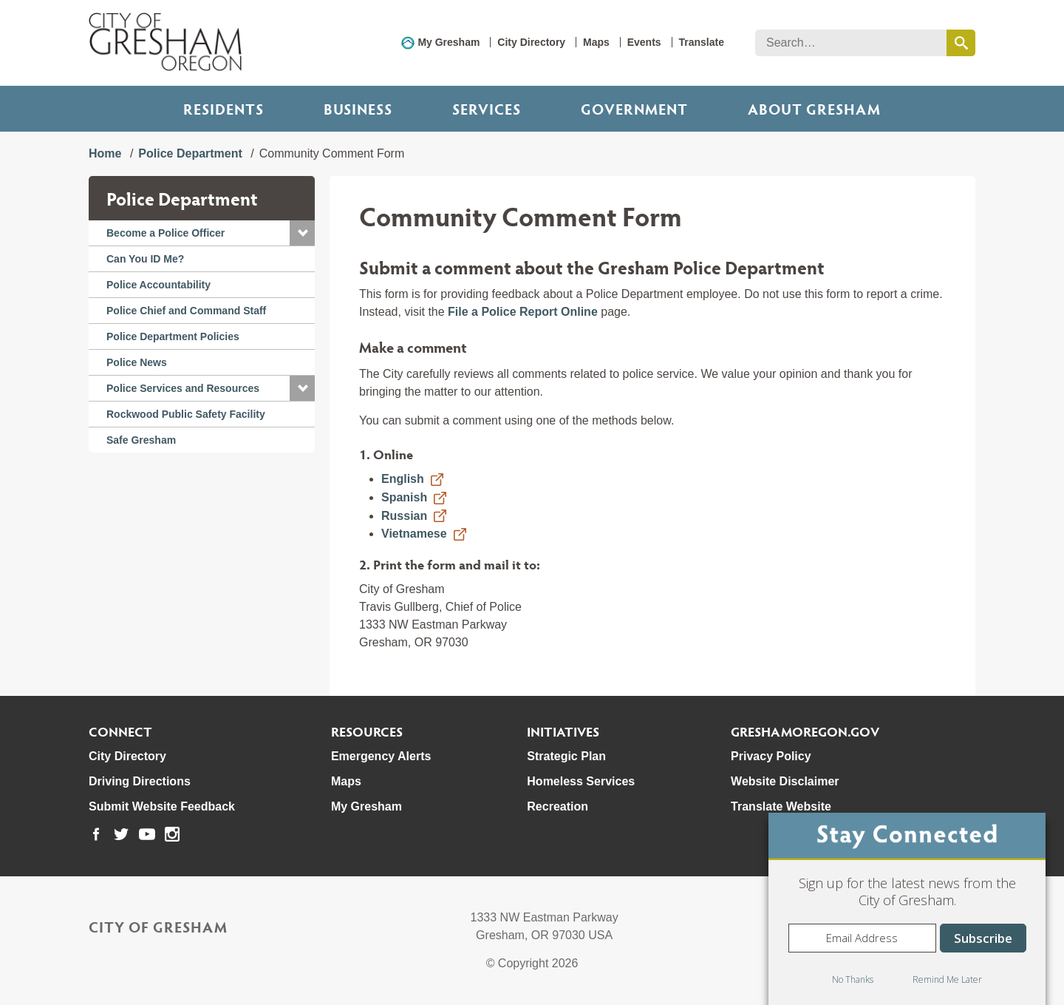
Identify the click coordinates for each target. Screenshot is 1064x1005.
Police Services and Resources (182, 388)
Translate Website (781, 806)
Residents (223, 108)
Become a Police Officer (165, 233)
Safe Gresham (141, 440)
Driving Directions (140, 781)
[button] (302, 233)
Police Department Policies (172, 336)
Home (105, 153)
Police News (136, 362)
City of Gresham (158, 926)
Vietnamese (414, 533)
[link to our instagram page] (172, 834)
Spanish (404, 497)
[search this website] (961, 43)
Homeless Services (581, 781)
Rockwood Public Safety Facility (185, 414)
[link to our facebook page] (96, 834)
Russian (404, 516)
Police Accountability (158, 285)
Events (644, 42)
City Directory (531, 42)
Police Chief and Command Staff (186, 311)
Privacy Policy (771, 756)
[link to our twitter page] (121, 834)
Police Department (190, 153)
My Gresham (448, 42)
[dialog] (907, 909)
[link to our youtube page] (147, 834)
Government (634, 108)
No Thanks (852, 979)
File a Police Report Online (523, 311)
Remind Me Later (947, 979)
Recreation (557, 806)
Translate (701, 42)
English (402, 479)
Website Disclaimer (785, 781)
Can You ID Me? (145, 259)
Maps (596, 42)
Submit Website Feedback (162, 806)
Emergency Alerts (381, 756)
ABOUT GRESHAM (814, 108)
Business (358, 108)
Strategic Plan (566, 756)
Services (486, 108)
